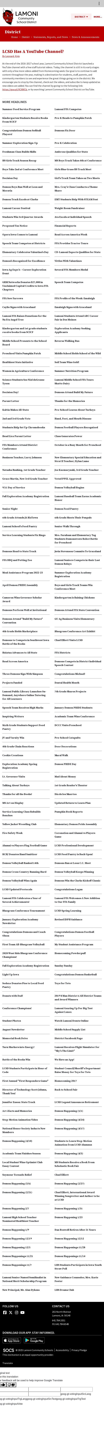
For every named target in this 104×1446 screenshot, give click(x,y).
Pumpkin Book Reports (69, 811)
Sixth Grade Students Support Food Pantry (23, 727)
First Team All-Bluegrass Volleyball (23, 944)
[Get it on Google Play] (34, 1339)
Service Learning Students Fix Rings (23, 535)
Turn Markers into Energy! (18, 1047)
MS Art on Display (13, 803)
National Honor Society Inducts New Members (23, 1130)
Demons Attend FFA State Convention (77, 610)
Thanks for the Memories (70, 401)
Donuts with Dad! (12, 995)
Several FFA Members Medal (71, 269)
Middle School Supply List (70, 1029)
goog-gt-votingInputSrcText (41, 1399)
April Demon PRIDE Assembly (20, 585)
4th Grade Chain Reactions (18, 746)
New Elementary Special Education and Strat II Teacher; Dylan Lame (78, 459)
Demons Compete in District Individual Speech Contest (78, 663)
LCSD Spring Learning (68, 910)
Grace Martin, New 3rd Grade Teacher (25, 478)
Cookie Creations (12, 755)
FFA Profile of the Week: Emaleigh (75, 298)
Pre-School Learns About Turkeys (75, 409)
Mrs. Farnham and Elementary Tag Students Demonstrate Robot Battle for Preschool (76, 539)
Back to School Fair (66, 1089)
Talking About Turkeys (15, 785)
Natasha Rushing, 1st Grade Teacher (24, 470)
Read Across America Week (71, 234)
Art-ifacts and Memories (17, 1111)
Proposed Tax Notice (14, 225)
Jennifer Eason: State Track (18, 1102)
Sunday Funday (64, 965)
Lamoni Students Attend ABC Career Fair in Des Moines (76, 317)
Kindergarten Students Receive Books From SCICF (25, 120)
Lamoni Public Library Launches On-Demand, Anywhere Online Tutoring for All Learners (24, 695)
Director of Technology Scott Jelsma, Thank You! (24, 1091)
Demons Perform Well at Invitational (24, 610)
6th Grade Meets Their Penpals (73, 517)
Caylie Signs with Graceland (18, 307)
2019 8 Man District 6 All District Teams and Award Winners (78, 997)
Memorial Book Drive (15, 1038)
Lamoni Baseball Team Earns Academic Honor (78, 498)
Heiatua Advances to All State (19, 652)
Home (14, 37)
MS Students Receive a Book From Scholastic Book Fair (75, 1164)
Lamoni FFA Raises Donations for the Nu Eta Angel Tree (24, 317)
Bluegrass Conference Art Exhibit (75, 631)
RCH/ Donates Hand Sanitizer (19, 854)
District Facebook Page (69, 1038)
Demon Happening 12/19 (17, 1238)
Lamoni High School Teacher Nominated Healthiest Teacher (20, 1219)
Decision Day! (10, 392)
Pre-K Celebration (66, 143)
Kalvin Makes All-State (15, 409)
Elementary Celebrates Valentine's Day (25, 252)
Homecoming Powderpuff (70, 953)
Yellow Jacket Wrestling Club (19, 824)
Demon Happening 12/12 (69, 1238)
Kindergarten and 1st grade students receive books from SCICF (24, 330)
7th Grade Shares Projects (70, 691)
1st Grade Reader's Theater (71, 785)
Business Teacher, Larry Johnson (22, 457)
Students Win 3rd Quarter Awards (22, 217)
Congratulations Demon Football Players (74, 933)
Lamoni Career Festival (16, 208)
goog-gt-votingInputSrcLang (76, 1394)
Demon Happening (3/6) (16, 1183)
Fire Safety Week (12, 833)
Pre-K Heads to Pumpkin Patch (73, 118)
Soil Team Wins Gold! (67, 362)
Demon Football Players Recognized (76, 427)
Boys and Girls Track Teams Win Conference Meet (74, 587)
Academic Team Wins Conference (75, 716)
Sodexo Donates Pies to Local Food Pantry (23, 985)
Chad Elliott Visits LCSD (69, 640)
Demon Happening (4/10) (17, 1141)
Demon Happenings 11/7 (17, 1265)
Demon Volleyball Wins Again (19, 880)
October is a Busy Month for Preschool (78, 445)
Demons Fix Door (65, 130)
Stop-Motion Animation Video (20, 1119)
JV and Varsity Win (13, 737)
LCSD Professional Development (74, 845)
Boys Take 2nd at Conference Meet (22, 169)
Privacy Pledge (79, 1350)
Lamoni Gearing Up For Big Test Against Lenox (74, 1010)
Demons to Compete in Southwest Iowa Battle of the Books (25, 642)
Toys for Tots (63, 983)
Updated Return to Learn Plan (73, 803)
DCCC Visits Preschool (68, 725)
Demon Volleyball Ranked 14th (20, 863)
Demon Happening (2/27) (69, 1183)
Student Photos (11, 1020)
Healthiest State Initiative (17, 362)
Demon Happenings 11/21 (17, 1256)
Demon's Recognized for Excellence (23, 261)
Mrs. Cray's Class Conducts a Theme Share (76, 188)
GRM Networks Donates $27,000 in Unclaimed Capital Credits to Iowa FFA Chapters (25, 286)
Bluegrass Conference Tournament (23, 910)
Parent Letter (10, 401)
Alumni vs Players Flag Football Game (24, 845)
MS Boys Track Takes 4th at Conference (78, 160)
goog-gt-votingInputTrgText (71, 1399)
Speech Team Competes (69, 282)
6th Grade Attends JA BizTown (20, 517)
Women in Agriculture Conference (23, 371)
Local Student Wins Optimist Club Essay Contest (22, 1164)
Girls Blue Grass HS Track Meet (73, 169)
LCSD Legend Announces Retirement (77, 1102)
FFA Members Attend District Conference (19, 447)
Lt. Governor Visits (13, 776)
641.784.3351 (58, 1320)
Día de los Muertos (66, 794)
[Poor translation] (11, 1384)
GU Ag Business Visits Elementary (75, 618)
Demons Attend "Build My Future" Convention (22, 620)
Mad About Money (65, 776)
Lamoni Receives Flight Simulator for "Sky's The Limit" (77, 1049)
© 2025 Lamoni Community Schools (34, 1350)
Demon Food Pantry (67, 508)
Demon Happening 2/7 (15, 1208)
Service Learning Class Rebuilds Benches (21, 813)
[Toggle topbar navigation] (99, 3)
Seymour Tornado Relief (17, 1174)
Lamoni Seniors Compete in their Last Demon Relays (77, 562)
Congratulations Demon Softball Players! (21, 132)
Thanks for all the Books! (17, 794)
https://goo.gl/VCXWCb (14, 89)
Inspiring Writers (13, 716)
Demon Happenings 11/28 (70, 1247)
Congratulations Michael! (70, 674)
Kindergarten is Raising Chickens (75, 597)
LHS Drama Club (64, 1290)
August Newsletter (13, 1029)
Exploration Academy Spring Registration (19, 766)
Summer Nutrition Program (71, 371)
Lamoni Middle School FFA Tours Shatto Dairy (74, 381)
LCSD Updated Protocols (17, 889)
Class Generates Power (68, 436)
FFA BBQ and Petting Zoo (17, 560)
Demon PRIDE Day (65, 764)
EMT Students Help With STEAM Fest (76, 199)
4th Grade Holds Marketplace (19, 631)
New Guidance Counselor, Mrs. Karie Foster (76, 1279)
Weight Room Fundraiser (70, 208)
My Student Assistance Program (74, 944)
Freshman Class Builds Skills (19, 151)
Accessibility (62, 1350)
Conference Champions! (17, 1008)
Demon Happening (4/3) (69, 1153)
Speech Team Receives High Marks (22, 707)
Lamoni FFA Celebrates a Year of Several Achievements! (21, 900)
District (26, 37)
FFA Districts (62, 652)
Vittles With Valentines (68, 261)
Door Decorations (65, 746)
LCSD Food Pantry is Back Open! (74, 854)
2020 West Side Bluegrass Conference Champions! (24, 955)
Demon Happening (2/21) (17, 1192)
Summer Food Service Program (21, 109)
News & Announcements (85, 37)
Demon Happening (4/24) (69, 1119)
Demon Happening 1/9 (15, 1229)
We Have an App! (64, 1059)
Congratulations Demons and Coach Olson (24, 933)
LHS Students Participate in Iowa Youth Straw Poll (78, 1266)
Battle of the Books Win (16, 1059)
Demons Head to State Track (19, 551)
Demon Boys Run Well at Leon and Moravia (22, 188)
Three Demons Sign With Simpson (22, 674)
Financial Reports (65, 225)
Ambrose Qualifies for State (71, 151)
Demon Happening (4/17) (69, 1128)
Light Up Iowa (10, 974)
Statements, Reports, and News (50, 37)
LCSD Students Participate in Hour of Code (24, 1070)
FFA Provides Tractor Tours (71, 243)
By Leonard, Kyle (11, 56)
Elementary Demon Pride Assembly (76, 824)
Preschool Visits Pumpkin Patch (21, 353)
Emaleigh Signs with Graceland (73, 307)
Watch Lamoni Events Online (71, 1020)
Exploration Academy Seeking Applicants (73, 330)
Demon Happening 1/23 (69, 1217)
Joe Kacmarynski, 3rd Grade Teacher (77, 470)
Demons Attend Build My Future (74, 392)
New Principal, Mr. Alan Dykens (21, 1290)
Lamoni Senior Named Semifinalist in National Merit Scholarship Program (24, 1279)
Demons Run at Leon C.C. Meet (73, 863)
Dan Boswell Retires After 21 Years (75, 1229)
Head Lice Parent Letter (16, 436)
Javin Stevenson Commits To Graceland (78, 551)
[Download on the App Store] (11, 1339)
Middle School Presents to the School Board (24, 342)
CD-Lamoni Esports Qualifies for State (77, 252)
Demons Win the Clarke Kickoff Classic (77, 880)
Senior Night (10, 508)
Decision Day (10, 178)
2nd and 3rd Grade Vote (16, 418)
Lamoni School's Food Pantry (19, 526)
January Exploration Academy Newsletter (20, 921)
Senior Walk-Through (67, 526)
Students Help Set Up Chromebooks (23, 427)
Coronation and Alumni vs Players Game (75, 835)
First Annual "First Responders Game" (25, 1080)
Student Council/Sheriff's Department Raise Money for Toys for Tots (77, 1070)
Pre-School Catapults (67, 737)
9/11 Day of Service (13, 487)
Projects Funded (12, 682)
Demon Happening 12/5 (16, 1247)
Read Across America (15, 661)
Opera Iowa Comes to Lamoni (20, 234)
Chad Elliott (62, 1174)
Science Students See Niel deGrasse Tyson (23, 381)
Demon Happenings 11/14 (70, 1256)
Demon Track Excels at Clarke (20, 199)
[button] (88, 17)
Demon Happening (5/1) (69, 1111)
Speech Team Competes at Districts (23, 243)
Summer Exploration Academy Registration (73, 574)
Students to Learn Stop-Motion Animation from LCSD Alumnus (73, 1143)
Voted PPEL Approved (68, 478)
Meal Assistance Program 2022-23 (22, 572)
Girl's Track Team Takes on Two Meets (77, 178)
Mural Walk (61, 755)
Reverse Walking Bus (67, 341)
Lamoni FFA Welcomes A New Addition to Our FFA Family (77, 900)
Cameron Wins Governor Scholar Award (22, 599)
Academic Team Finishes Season (21, 1153)
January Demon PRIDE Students (73, 707)
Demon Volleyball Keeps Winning (74, 871)
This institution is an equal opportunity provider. (27, 1354)
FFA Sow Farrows (12, 298)
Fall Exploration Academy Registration (25, 496)
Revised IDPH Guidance (68, 919)
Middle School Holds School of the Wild (78, 353)
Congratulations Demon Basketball (76, 974)
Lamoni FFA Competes (68, 109)
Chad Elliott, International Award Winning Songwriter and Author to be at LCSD (77, 1196)
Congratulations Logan (69, 889)
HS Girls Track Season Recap (19, 160)
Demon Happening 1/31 (69, 1208)
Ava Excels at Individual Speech (73, 217)
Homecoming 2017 (66, 1080)
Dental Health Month (67, 682)
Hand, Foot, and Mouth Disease (73, 418)
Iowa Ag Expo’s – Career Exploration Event (24, 271)
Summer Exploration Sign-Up (20, 143)
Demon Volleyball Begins (69, 487)
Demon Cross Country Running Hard (24, 871)
